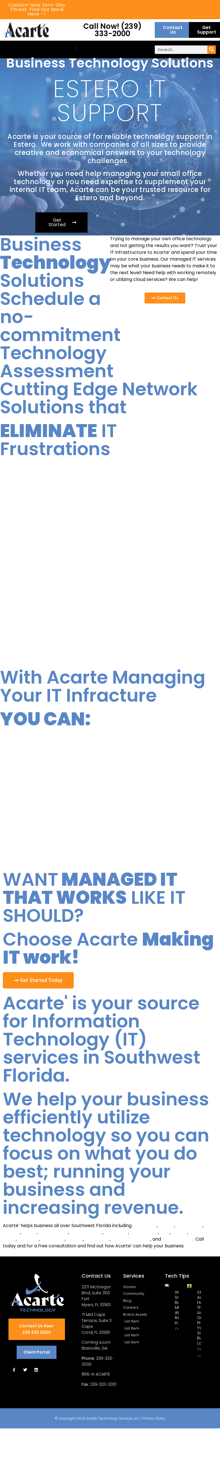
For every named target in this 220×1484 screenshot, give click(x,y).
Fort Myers (145, 1225)
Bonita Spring (53, 1232)
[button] (76, 48)
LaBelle (179, 1232)
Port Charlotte (86, 1232)
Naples (166, 1225)
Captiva (11, 1232)
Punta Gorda (144, 1232)
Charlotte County (131, 1239)
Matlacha (28, 1239)
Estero (29, 1232)
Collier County (177, 1239)
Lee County (97, 1239)
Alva (165, 1232)
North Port (116, 1232)
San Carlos (53, 1239)
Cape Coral (189, 1225)
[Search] (211, 49)
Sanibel (75, 1239)
